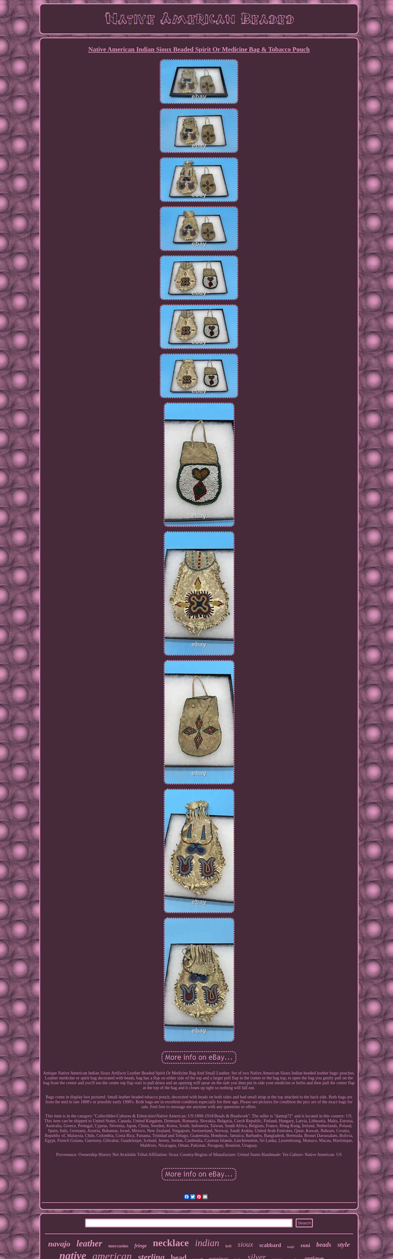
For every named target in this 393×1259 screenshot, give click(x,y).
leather (89, 1243)
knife (290, 1247)
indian (207, 1243)
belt (228, 1246)
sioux (245, 1244)
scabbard (270, 1245)
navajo (59, 1243)
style (343, 1244)
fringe (140, 1245)
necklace (171, 1242)
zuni (305, 1245)
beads (323, 1244)
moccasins (118, 1245)
